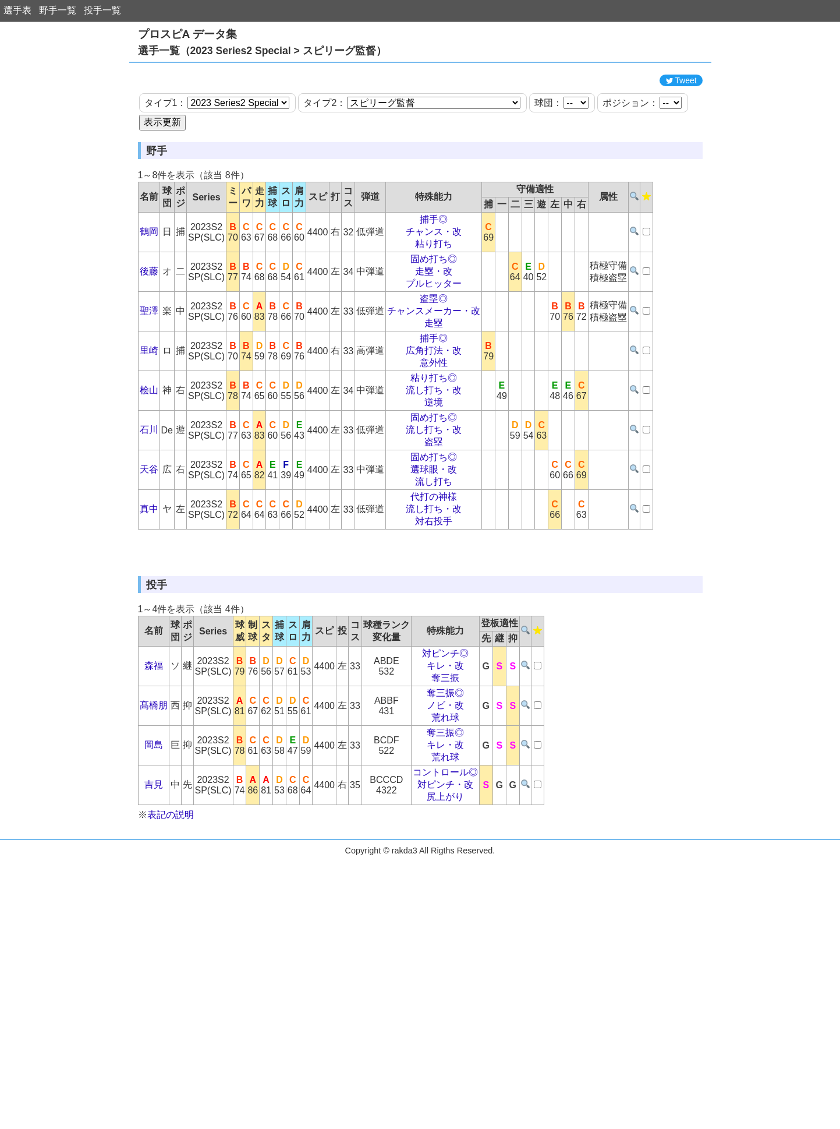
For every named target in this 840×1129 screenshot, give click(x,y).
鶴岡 (149, 284)
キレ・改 (445, 770)
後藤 (149, 324)
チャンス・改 (434, 284)
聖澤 (149, 363)
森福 (153, 770)
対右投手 (433, 573)
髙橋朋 (154, 810)
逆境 (433, 455)
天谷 (149, 522)
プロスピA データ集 (187, 34)
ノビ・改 (445, 810)
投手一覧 (102, 10)
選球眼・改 (433, 522)
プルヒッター (434, 336)
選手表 (17, 10)
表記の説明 (170, 920)
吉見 (153, 889)
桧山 (149, 442)
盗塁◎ (434, 351)
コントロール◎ (445, 877)
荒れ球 (445, 822)
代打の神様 (433, 549)
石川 (149, 482)
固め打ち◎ (433, 311)
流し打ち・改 (434, 442)
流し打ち (433, 534)
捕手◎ (434, 272)
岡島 (153, 850)
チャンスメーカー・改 (433, 363)
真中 (149, 561)
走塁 (433, 375)
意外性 (434, 415)
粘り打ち (433, 296)
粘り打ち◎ (433, 430)
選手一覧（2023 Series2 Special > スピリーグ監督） (262, 51)
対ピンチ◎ (445, 758)
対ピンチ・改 (445, 889)
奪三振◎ (445, 798)
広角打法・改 (434, 403)
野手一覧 (57, 10)
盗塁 (433, 494)
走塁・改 (433, 324)
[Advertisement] (420, 95)
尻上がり (445, 901)
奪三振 (445, 783)
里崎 (149, 403)
